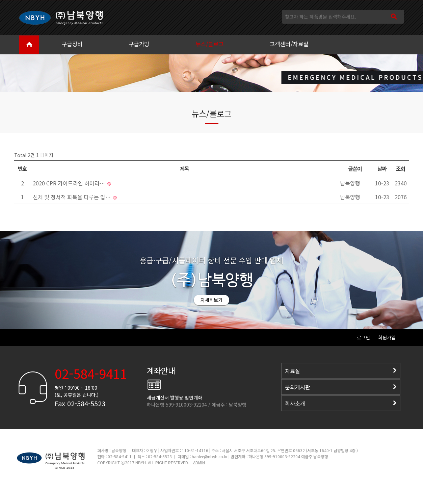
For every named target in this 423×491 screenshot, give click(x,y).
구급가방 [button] (139, 44)
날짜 (382, 168)
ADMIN (199, 462)
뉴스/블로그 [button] (209, 44)
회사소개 (341, 403)
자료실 (341, 371)
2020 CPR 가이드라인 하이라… (69, 183)
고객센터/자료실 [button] (289, 44)
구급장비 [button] (72, 44)
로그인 (363, 337)
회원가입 (387, 337)
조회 (400, 168)
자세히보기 (211, 299)
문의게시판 (341, 387)
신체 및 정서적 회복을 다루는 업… (72, 197)
